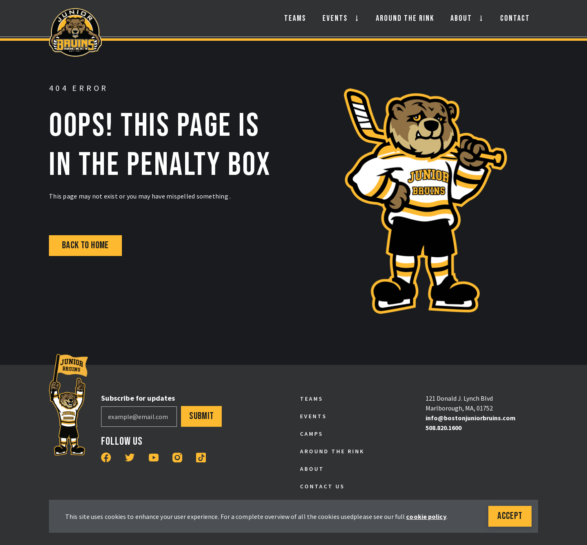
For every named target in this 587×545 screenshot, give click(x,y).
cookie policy (426, 516)
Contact (515, 18)
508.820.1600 (443, 428)
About (461, 18)
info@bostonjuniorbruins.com (471, 418)
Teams (295, 18)
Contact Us (322, 486)
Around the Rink (405, 18)
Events (335, 18)
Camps (311, 433)
